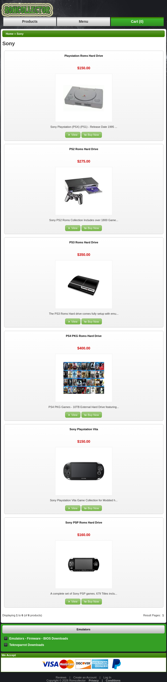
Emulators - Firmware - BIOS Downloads (38, 638)
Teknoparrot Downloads (26, 645)
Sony (20, 33)
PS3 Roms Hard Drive (83, 242)
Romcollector (77, 680)
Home (10, 33)
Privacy (94, 680)
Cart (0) (137, 21)
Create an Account (85, 677)
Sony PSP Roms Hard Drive (83, 522)
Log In (107, 677)
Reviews (61, 677)
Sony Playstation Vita (83, 429)
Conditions (113, 680)
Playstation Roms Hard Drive (83, 55)
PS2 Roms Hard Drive (83, 149)
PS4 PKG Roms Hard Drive (84, 335)
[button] (72, 135)
